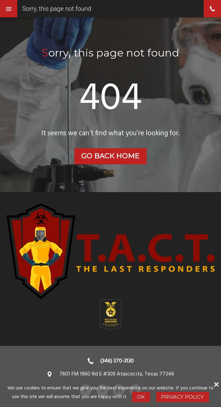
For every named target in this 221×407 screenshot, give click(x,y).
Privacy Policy (182, 397)
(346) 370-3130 (117, 361)
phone (212, 8)
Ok (141, 397)
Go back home (110, 156)
